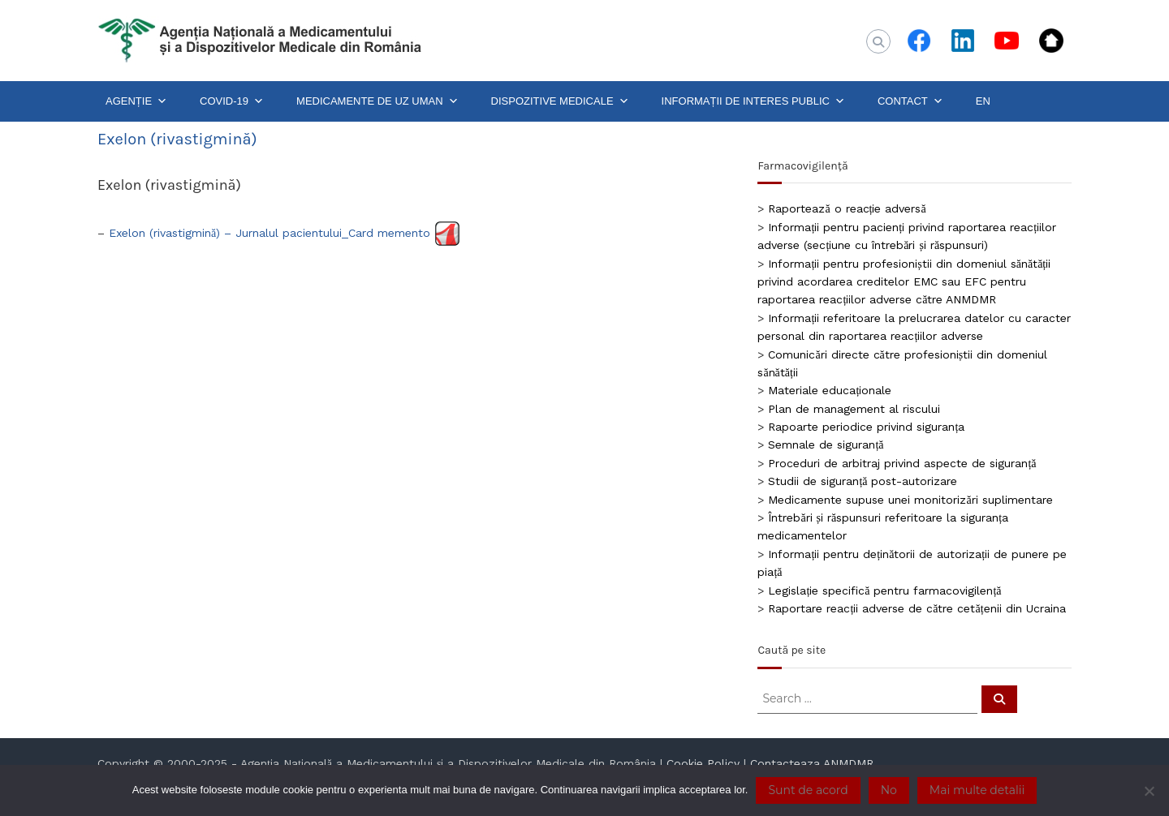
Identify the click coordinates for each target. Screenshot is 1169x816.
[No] (1149, 791)
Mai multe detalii (977, 790)
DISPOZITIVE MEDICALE (560, 101)
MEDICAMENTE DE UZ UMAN (377, 101)
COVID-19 (232, 101)
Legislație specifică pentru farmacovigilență (884, 590)
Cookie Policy (703, 763)
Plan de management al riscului (854, 408)
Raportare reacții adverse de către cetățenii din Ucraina (916, 608)
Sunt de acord (808, 790)
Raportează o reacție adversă (846, 208)
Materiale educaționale (829, 390)
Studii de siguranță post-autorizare (862, 481)
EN (983, 101)
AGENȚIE (136, 101)
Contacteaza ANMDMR (812, 763)
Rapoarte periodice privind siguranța (866, 426)
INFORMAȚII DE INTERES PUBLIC (753, 101)
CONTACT (910, 101)
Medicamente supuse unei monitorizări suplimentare (910, 499)
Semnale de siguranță (825, 444)
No (889, 790)
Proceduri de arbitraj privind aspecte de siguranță (902, 463)
